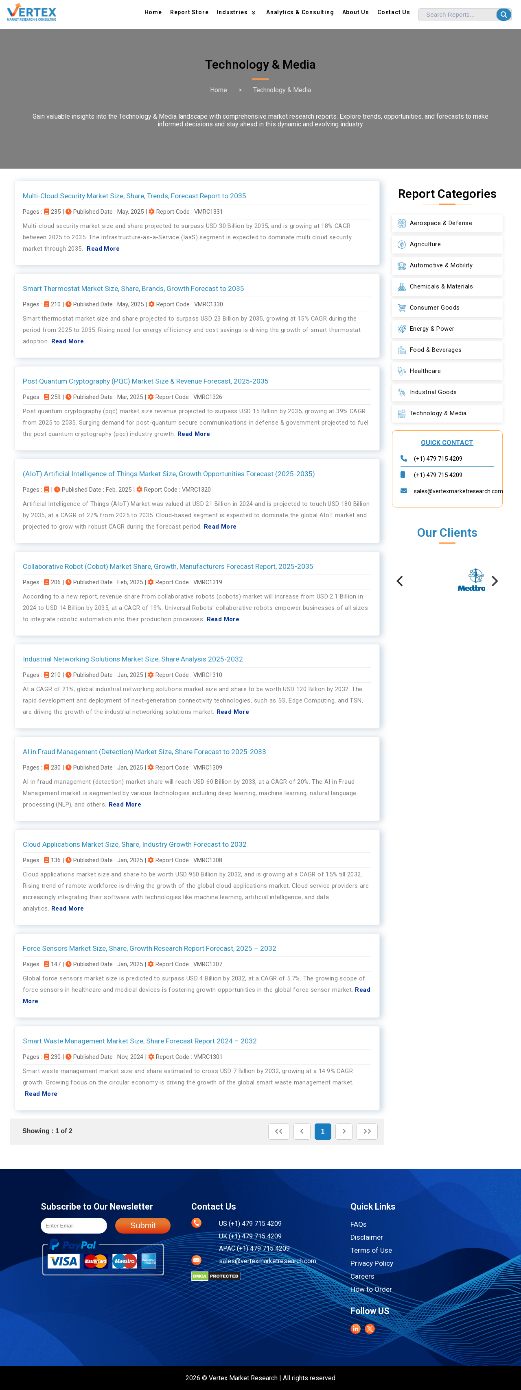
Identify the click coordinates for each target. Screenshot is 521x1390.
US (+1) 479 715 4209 (250, 1223)
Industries (237, 12)
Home (153, 12)
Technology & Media (282, 90)
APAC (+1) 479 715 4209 (254, 1248)
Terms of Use (371, 1250)
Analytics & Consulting (300, 12)
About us (355, 12)
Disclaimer (366, 1237)
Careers (362, 1276)
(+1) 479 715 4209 (438, 458)
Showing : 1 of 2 (47, 1131)
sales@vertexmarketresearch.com (458, 491)
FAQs (358, 1224)
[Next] (494, 581)
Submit (142, 1225)
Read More (103, 248)
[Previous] (401, 581)
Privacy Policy (371, 1263)
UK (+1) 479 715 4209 (250, 1236)
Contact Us (393, 12)
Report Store (189, 12)
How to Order (371, 1289)
